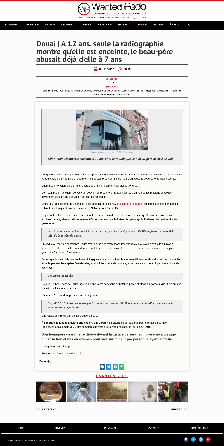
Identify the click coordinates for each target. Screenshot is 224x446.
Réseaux (87, 25)
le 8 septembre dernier (129, 203)
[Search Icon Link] (189, 24)
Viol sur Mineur (124, 94)
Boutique (142, 25)
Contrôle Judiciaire (101, 91)
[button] (102, 367)
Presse (50, 24)
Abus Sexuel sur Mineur (69, 91)
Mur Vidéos (153, 428)
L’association (12, 24)
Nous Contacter (62, 428)
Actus (112, 82)
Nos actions (68, 24)
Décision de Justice (120, 91)
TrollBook (124, 24)
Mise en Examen (108, 94)
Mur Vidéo (158, 25)
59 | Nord (52, 91)
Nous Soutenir (109, 428)
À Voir (174, 24)
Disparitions (32, 25)
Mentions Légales (199, 428)
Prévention (105, 24)
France (167, 91)
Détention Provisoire (139, 91)
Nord (44, 91)
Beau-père (86, 91)
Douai (153, 91)
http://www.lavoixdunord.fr (67, 353)
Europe (160, 91)
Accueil (19, 428)
